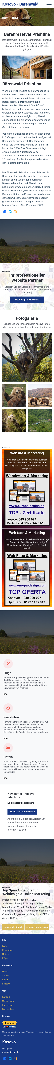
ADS (4, 917)
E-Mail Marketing (14, 910)
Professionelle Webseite (15, 899)
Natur (16, 17)
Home (6, 17)
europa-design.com (37, 927)
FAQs (4, 946)
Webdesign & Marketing (27, 299)
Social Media (45, 907)
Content (6, 914)
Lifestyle (6, 983)
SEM (12, 917)
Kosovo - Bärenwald (20, 4)
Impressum (7, 1005)
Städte (5, 975)
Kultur (5, 979)
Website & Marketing (27, 453)
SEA (45, 914)
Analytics (34, 914)
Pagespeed (20, 914)
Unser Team (8, 1001)
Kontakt (6, 997)
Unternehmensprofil (37, 910)
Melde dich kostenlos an (22, 811)
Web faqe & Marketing (27, 533)
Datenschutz (8, 1009)
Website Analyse (25, 907)
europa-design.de (13, 927)
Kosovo (9, 1042)
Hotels (8, 757)
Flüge (7, 673)
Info (5, 694)
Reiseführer (11, 717)
